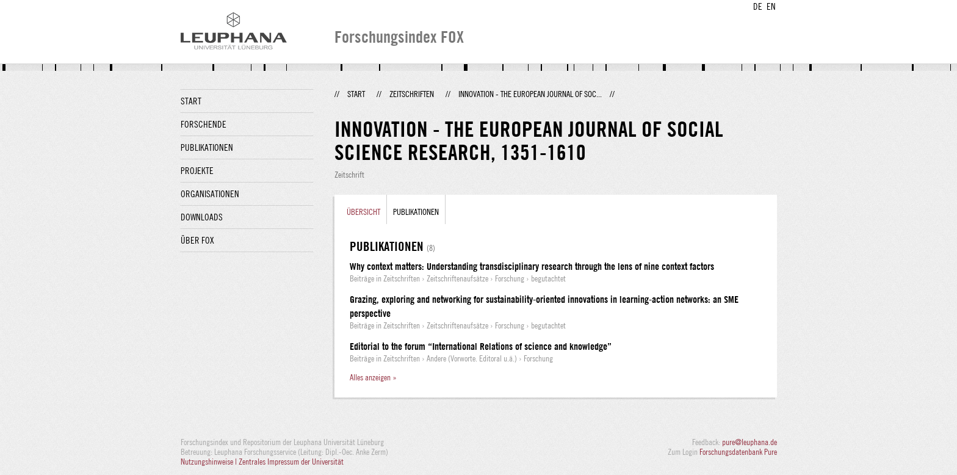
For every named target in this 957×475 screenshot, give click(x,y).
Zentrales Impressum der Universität (291, 461)
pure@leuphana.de (749, 442)
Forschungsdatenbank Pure (738, 452)
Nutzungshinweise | (210, 461)
